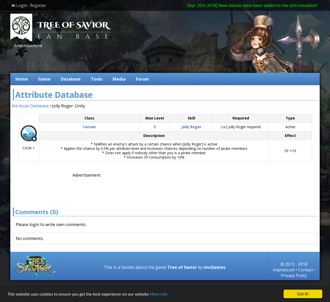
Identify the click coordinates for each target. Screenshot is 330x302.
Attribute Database (30, 106)
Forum (142, 79)
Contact (305, 270)
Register (38, 5)
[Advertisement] (107, 60)
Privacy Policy (294, 275)
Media (119, 79)
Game (44, 79)
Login (19, 5)
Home (21, 79)
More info (158, 294)
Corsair (89, 126)
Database (71, 79)
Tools (96, 79)
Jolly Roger (191, 126)
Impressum (284, 270)
